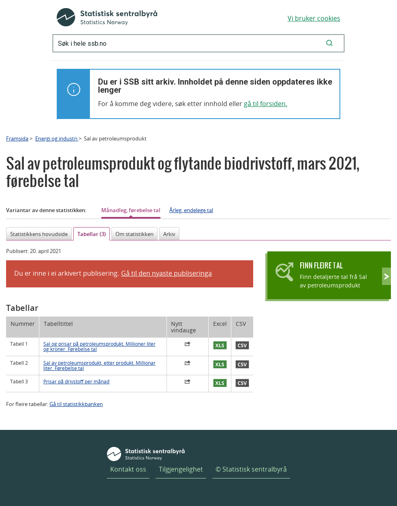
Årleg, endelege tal (191, 210)
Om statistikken (134, 234)
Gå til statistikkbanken (76, 404)
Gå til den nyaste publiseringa (166, 273)
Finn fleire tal (321, 265)
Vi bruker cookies (314, 18)
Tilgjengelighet (181, 469)
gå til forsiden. (265, 103)
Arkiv (169, 234)
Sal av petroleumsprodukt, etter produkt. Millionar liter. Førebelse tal (99, 365)
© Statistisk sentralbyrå (251, 469)
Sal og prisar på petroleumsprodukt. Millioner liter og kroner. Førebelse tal (99, 346)
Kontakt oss (128, 469)
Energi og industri (57, 138)
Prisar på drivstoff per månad (76, 381)
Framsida (17, 138)
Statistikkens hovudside (39, 234)
